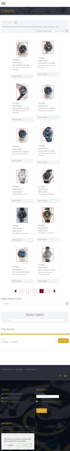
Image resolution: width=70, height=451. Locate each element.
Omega (45, 27)
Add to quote (16, 76)
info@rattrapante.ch (15, 398)
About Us (8, 429)
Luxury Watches (42, 194)
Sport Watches (24, 194)
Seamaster (51, 27)
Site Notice (19, 369)
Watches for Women (44, 274)
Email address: (41, 394)
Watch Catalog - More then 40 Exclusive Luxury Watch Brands (24, 27)
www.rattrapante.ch (16, 402)
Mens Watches (16, 233)
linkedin (65, 376)
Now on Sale (51, 65)
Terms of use (31, 369)
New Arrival (25, 67)
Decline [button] (11, 445)
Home (4, 27)
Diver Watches (16, 67)
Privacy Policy (7, 369)
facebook (60, 376)
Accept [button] (25, 445)
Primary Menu (3, 3)
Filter (64, 341)
